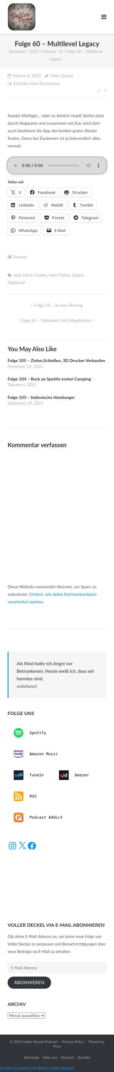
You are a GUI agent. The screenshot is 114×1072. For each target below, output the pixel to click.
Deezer (74, 775)
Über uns (50, 1057)
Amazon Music (36, 754)
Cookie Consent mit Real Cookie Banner (37, 1067)
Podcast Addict (38, 817)
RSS (25, 796)
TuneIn (29, 775)
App (17, 275)
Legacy (78, 275)
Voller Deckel (61, 75)
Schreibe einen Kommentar (36, 83)
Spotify (30, 733)
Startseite (17, 51)
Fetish (28, 275)
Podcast (20, 257)
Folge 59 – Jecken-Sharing (58, 305)
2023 (34, 51)
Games (41, 275)
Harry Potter (59, 275)
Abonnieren (29, 982)
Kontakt (84, 1057)
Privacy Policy (73, 1041)
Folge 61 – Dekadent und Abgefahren (55, 320)
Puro (57, 1046)
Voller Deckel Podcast (40, 1041)
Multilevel (16, 282)
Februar (49, 51)
